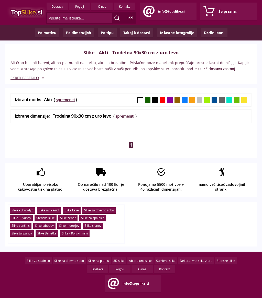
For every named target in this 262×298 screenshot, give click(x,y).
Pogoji (79, 6)
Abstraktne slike (140, 261)
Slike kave (72, 210)
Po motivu (47, 32)
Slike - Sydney (21, 218)
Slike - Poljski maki (75, 233)
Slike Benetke (47, 233)
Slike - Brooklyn (22, 210)
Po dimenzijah (78, 32)
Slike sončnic (21, 225)
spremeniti (65, 99)
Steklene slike (166, 261)
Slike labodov (44, 225)
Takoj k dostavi (136, 32)
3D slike (119, 261)
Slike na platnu (98, 261)
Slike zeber (68, 218)
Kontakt (124, 6)
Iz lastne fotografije (177, 32)
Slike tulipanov (22, 233)
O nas (102, 6)
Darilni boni (214, 32)
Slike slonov (93, 225)
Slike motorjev (69, 225)
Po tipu (107, 32)
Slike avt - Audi (49, 210)
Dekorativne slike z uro (196, 261)
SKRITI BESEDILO (24, 77)
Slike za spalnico (92, 218)
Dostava (57, 6)
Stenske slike (45, 218)
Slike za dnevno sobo (99, 210)
